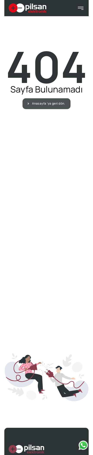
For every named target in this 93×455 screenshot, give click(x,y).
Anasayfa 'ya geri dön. (47, 103)
